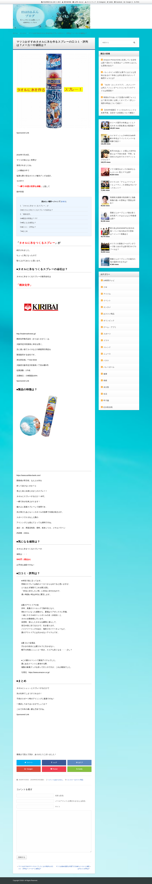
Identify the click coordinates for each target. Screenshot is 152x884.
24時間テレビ (109, 280)
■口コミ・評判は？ (28, 227)
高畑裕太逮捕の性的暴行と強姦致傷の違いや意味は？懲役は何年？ (122, 200)
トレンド (107, 347)
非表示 (63, 201)
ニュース (107, 354)
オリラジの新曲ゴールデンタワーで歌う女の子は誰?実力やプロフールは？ (123, 246)
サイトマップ (91, 2)
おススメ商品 (78, 780)
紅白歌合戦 (108, 407)
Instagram (102, 2)
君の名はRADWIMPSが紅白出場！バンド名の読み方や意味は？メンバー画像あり (122, 231)
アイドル (107, 294)
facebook (119, 2)
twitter (111, 2)
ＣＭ (105, 287)
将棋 (105, 380)
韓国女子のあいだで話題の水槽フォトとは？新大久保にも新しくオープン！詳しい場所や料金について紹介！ (118, 100)
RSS (137, 2)
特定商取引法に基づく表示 (52, 2)
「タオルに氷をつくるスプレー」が (34, 206)
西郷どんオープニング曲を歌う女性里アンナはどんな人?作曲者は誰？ (123, 216)
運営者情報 (67, 2)
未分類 (106, 387)
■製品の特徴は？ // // (28, 218)
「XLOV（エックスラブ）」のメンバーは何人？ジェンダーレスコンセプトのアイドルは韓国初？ (118, 88)
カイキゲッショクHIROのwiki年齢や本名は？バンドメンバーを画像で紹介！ (123, 138)
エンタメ (70, 780)
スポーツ (107, 334)
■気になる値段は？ (28, 223)
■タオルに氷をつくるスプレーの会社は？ (36, 210)
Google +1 (129, 2)
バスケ (106, 360)
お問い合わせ (79, 2)
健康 (105, 374)
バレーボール (108, 367)
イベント (107, 300)
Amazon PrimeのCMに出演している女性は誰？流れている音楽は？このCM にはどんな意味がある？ (119, 63)
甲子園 (106, 400)
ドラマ (106, 340)
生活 (105, 394)
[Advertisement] (36, 144)
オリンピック (108, 320)
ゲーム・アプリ (109, 327)
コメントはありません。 (56, 780)
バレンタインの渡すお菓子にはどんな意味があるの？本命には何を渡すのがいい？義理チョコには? (118, 75)
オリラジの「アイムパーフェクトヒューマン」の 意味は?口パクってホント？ (123, 185)
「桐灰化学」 (26, 214)
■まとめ (24, 231)
